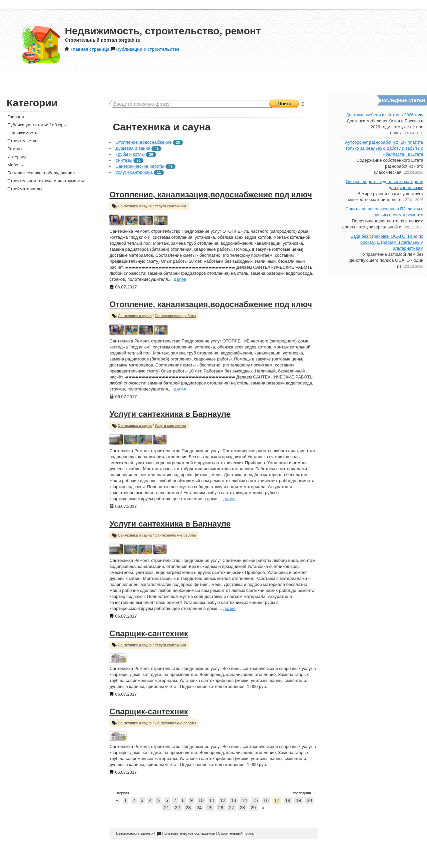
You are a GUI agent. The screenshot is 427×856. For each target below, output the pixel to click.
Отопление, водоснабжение (143, 142)
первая (120, 793)
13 (233, 800)
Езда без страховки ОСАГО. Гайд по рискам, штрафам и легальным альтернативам (387, 242)
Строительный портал (237, 833)
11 (212, 800)
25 (209, 807)
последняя (304, 793)
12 (223, 800)
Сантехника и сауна (134, 206)
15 (255, 800)
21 (166, 807)
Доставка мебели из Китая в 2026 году (384, 114)
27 (231, 807)
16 (266, 800)
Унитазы (123, 160)
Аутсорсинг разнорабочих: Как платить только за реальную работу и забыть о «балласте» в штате (384, 148)
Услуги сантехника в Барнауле (170, 413)
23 (188, 807)
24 (199, 807)
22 (177, 807)
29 (253, 807)
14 (244, 800)
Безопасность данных (134, 833)
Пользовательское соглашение (185, 833)
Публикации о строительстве (144, 49)
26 (221, 807)
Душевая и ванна (132, 148)
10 (201, 800)
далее (180, 279)
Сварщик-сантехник (148, 633)
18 (288, 800)
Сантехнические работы (139, 166)
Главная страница (87, 49)
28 (242, 807)
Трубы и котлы (130, 154)
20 (309, 800)
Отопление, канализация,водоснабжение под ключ (210, 194)
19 (298, 800)
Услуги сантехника (133, 172)
